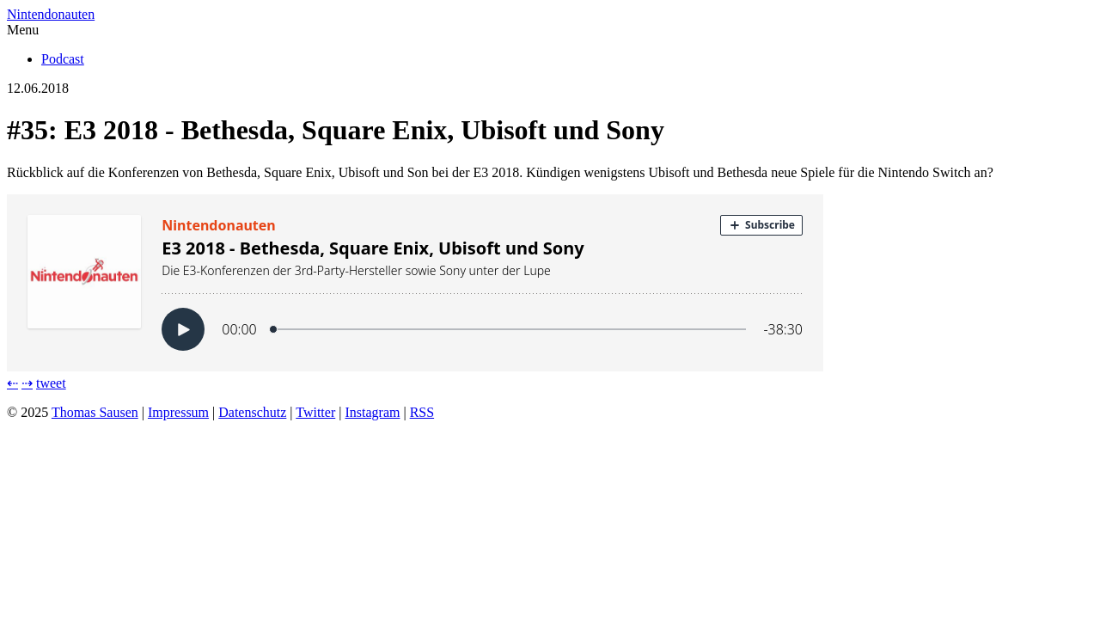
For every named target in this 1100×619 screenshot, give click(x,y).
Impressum (178, 412)
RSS (422, 412)
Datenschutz (252, 412)
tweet (51, 383)
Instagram (372, 412)
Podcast (62, 59)
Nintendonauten (51, 14)
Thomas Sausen (95, 412)
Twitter (315, 412)
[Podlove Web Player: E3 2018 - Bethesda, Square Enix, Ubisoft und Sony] (550, 282)
